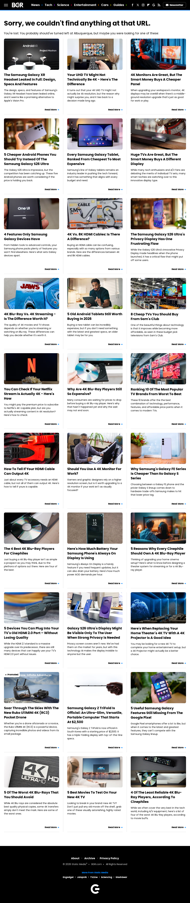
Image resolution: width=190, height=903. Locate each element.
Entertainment (85, 5)
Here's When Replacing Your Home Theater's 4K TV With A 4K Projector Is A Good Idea (158, 633)
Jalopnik (82, 877)
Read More (51, 109)
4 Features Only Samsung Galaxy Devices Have (25, 236)
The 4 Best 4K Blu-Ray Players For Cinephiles (29, 551)
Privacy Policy (109, 858)
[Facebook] (132, 5)
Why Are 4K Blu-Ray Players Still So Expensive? (94, 391)
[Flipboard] (148, 5)
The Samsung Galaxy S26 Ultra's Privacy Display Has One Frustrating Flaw (158, 239)
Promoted (12, 674)
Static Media (79, 864)
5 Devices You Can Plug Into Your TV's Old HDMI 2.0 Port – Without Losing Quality (31, 633)
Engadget (68, 877)
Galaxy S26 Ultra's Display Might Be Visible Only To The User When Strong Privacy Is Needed (94, 633)
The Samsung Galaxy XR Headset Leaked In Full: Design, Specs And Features (30, 79)
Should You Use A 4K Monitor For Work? (94, 471)
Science (63, 5)
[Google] (153, 5)
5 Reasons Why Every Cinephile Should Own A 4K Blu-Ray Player (158, 551)
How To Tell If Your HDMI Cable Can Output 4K (29, 471)
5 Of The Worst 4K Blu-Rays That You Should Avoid (31, 794)
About (75, 858)
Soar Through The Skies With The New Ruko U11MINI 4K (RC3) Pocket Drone (31, 712)
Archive (89, 858)
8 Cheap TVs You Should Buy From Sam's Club (154, 316)
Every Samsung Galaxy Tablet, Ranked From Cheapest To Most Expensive (94, 159)
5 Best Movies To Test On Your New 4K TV (92, 794)
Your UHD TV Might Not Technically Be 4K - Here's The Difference (92, 79)
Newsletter (174, 5)
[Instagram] (143, 5)
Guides (118, 5)
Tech (48, 5)
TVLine (94, 877)
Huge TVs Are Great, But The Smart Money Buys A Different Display (156, 159)
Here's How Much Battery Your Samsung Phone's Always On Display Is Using (92, 553)
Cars (105, 5)
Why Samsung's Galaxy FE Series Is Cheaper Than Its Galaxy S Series (158, 473)
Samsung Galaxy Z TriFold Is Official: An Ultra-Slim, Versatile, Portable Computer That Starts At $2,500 (94, 715)
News (35, 5)
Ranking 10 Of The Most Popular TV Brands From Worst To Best (157, 391)
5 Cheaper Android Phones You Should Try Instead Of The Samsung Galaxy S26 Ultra (30, 159)
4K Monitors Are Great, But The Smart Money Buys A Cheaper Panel (156, 79)
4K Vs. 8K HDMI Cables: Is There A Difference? (93, 236)
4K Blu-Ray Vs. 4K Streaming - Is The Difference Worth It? (30, 316)
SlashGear (121, 877)
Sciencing (106, 877)
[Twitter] (137, 5)
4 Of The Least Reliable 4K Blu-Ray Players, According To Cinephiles (156, 797)
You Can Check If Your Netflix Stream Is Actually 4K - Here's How (29, 394)
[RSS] (159, 5)
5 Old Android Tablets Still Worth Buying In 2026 (94, 316)
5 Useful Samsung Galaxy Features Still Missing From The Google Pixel (157, 713)
